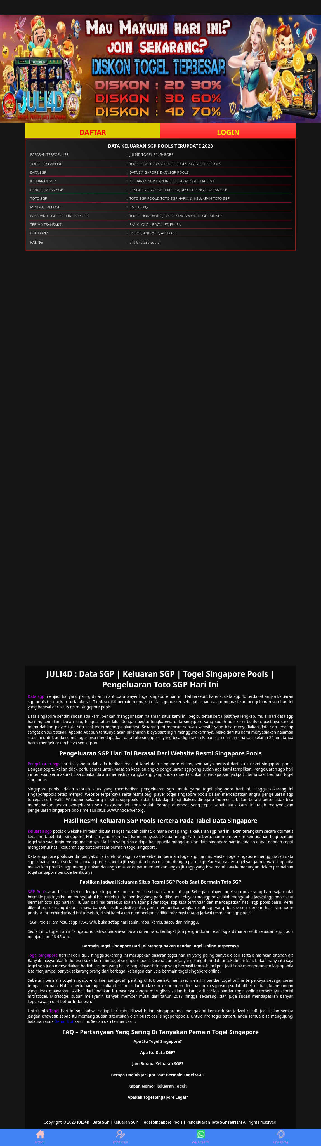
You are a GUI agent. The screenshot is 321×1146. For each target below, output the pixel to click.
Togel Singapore (43, 955)
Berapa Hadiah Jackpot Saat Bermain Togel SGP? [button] (157, 1074)
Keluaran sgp (40, 831)
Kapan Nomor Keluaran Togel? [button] (157, 1086)
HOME (40, 1137)
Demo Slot (64, 1021)
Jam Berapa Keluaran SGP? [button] (157, 1063)
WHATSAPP (200, 1137)
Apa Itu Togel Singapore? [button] (158, 1041)
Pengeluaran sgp (44, 763)
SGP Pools (37, 891)
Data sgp (36, 696)
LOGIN (228, 132)
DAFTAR (92, 132)
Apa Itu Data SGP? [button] (157, 1052)
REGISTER (120, 1137)
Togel (54, 1010)
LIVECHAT (280, 1137)
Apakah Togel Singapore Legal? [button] (158, 1097)
